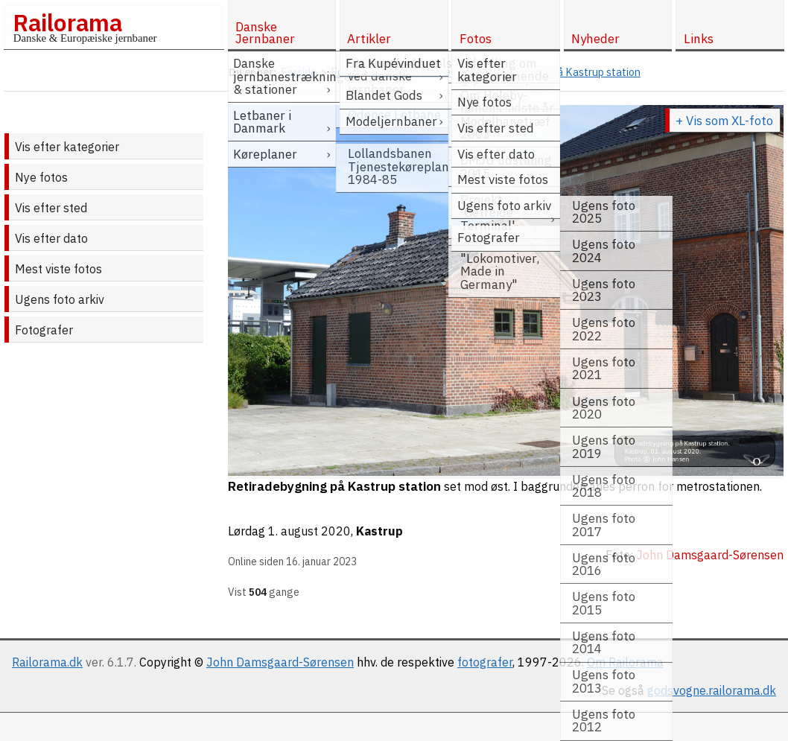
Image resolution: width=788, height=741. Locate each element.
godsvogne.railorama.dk (711, 690)
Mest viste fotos (58, 268)
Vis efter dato (51, 238)
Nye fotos (41, 177)
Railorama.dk (47, 662)
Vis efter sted (51, 207)
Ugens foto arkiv (59, 299)
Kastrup (379, 531)
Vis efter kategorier (67, 146)
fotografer (484, 662)
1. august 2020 (309, 531)
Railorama (67, 22)
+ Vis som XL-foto (724, 120)
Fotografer (44, 329)
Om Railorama (625, 662)
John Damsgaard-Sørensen (280, 662)
